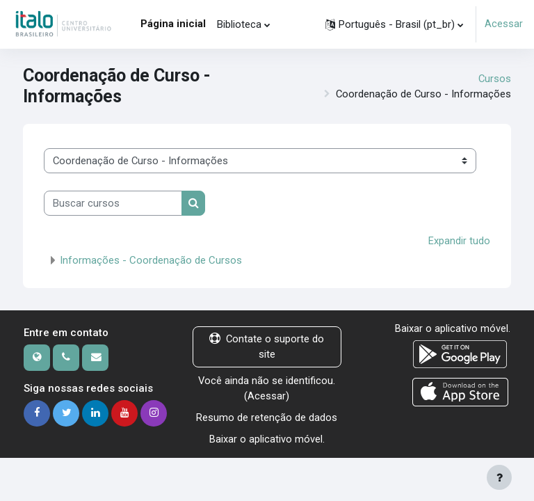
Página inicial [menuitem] (173, 23)
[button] (394, 24)
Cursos (494, 78)
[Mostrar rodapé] (499, 477)
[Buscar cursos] (113, 203)
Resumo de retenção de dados (266, 416)
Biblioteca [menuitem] (239, 24)
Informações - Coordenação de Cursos (151, 260)
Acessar (504, 24)
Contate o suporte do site (266, 346)
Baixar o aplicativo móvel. (267, 437)
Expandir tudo (459, 240)
